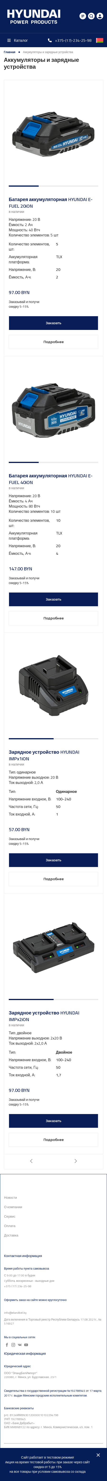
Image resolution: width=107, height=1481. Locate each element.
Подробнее (53, 342)
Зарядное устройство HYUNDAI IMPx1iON (44, 755)
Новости (10, 1198)
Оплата (9, 1226)
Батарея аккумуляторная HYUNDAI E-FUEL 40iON (51, 479)
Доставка (11, 1235)
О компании (13, 1207)
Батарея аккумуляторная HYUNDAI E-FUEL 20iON (51, 202)
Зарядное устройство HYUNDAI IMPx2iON (44, 1016)
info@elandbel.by (15, 1312)
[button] (24, 186)
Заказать (53, 323)
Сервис (9, 1216)
